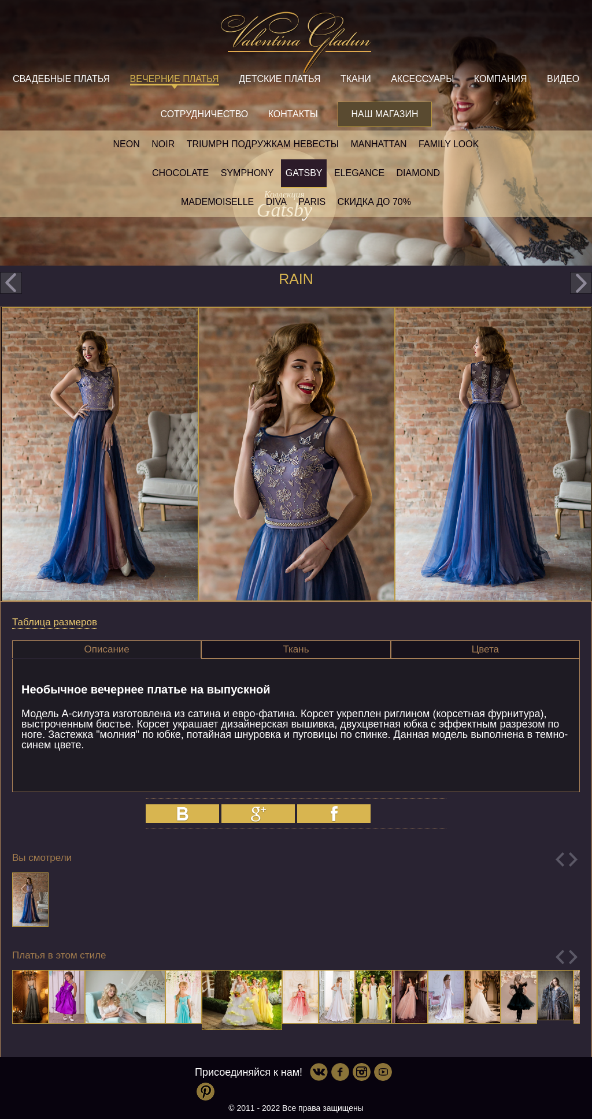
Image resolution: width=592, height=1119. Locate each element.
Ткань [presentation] (296, 649)
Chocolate (180, 173)
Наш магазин (384, 114)
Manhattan (378, 144)
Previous (560, 859)
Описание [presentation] (107, 649)
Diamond (419, 173)
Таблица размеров (54, 622)
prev (11, 283)
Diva (276, 202)
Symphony (247, 173)
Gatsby (304, 173)
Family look (449, 144)
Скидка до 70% (374, 202)
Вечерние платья (174, 79)
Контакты (293, 114)
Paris (311, 202)
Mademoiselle (217, 202)
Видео (563, 79)
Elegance (359, 173)
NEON (126, 144)
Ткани (356, 79)
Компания (500, 79)
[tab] (106, 649)
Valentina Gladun (296, 43)
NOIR (163, 144)
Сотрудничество (204, 114)
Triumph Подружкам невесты (263, 144)
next (581, 283)
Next (573, 859)
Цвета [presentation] (485, 649)
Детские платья (279, 79)
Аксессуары (422, 79)
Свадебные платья (61, 79)
